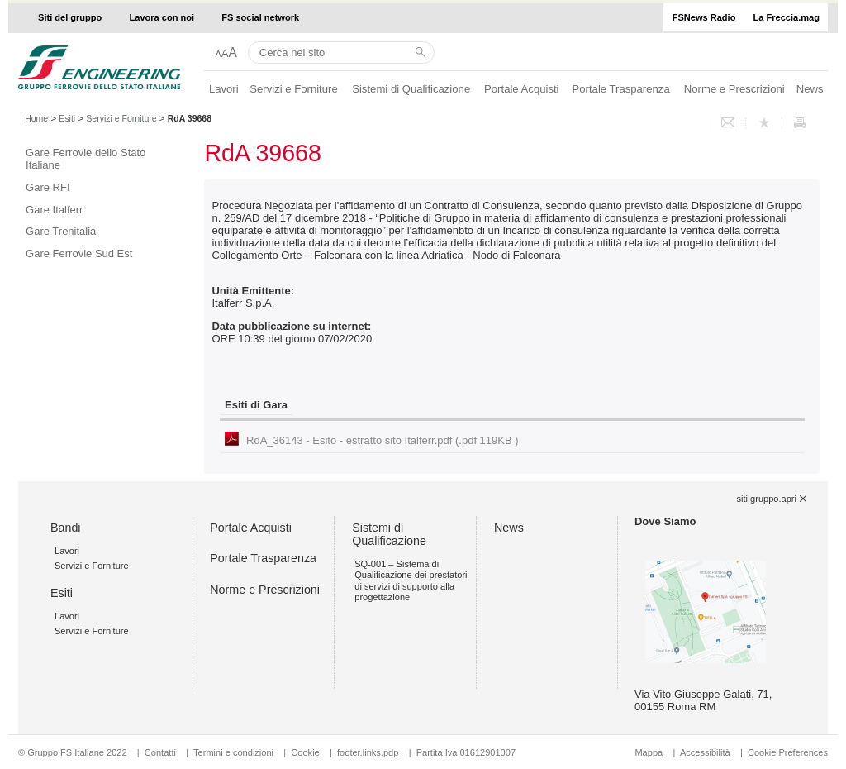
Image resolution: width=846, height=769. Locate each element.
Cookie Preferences (788, 752)
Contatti (160, 752)
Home (36, 118)
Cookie (305, 752)
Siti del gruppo (70, 17)
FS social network (260, 17)
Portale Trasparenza (621, 89)
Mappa (648, 752)
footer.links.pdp (367, 752)
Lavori (224, 89)
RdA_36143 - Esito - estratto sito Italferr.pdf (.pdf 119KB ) (382, 440)
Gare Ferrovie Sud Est (79, 253)
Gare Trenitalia (61, 231)
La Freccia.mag (786, 17)
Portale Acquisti (521, 89)
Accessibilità (706, 752)
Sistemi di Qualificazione (411, 89)
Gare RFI (47, 187)
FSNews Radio (704, 17)
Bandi (65, 527)
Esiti (67, 118)
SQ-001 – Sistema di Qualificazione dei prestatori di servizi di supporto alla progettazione (410, 580)
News (810, 89)
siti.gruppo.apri (766, 499)
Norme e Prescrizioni (734, 89)
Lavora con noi (162, 17)
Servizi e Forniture (294, 89)
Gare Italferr (54, 209)
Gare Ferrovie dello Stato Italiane (85, 158)
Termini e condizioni (233, 752)
